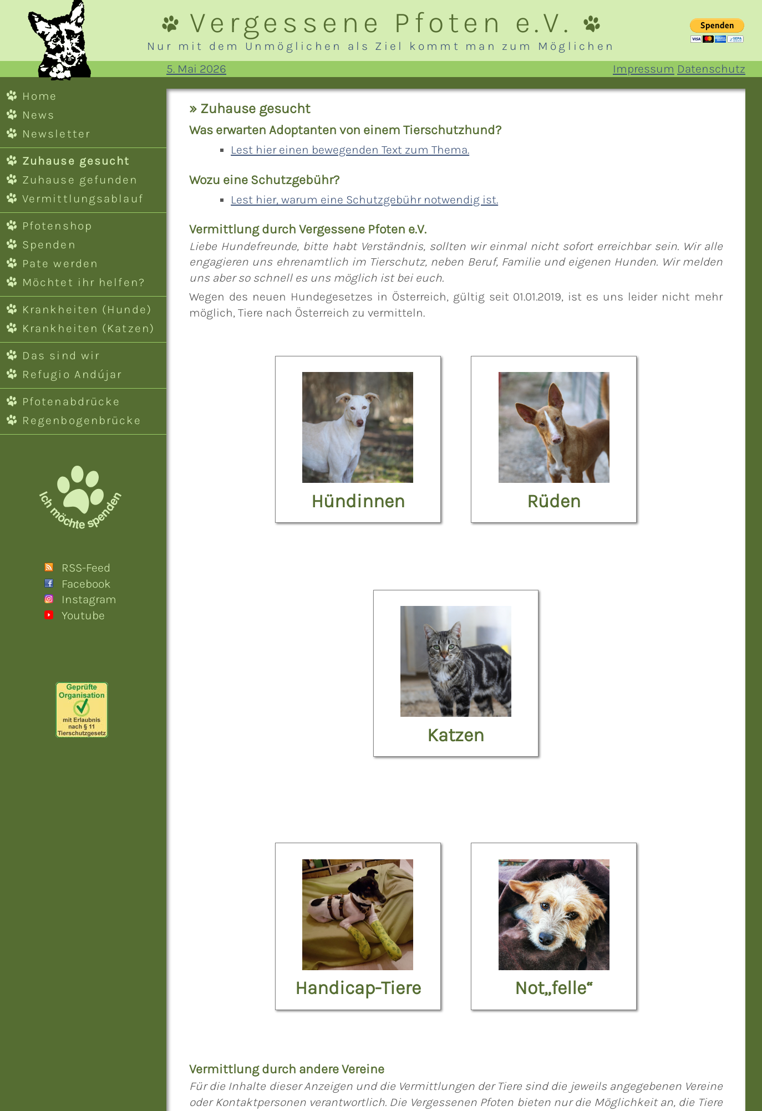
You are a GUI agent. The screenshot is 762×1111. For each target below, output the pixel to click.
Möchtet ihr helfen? (83, 282)
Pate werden (60, 263)
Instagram (89, 599)
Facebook (86, 583)
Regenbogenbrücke (82, 420)
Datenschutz (711, 68)
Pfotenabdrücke (71, 401)
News (38, 114)
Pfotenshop (57, 225)
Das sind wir (61, 355)
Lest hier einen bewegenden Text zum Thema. (350, 149)
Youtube (83, 615)
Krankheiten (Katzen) (88, 328)
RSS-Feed (86, 567)
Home (39, 96)
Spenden (49, 244)
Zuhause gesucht (76, 160)
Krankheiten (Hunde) (87, 309)
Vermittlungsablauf (83, 198)
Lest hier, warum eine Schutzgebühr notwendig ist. (364, 199)
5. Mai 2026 (196, 68)
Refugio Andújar (72, 374)
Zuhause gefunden (80, 179)
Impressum (643, 68)
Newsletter (56, 133)
